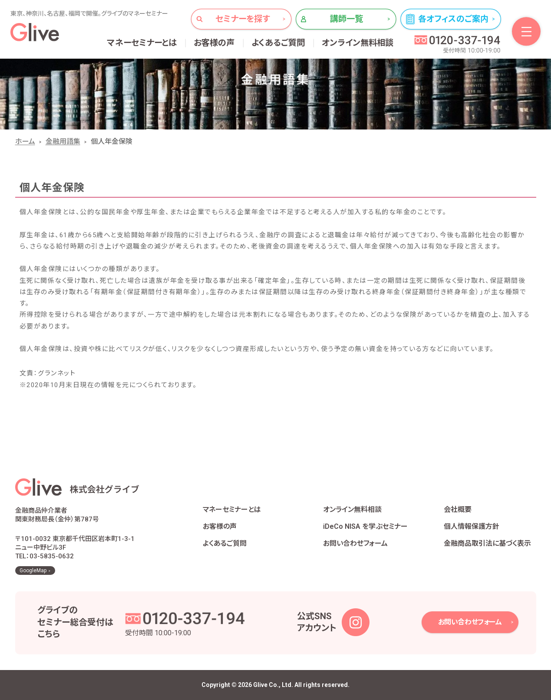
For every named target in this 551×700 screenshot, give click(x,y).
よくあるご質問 (278, 43)
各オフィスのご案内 (453, 19)
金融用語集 (63, 141)
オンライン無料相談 (358, 43)
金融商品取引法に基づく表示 (487, 543)
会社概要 (458, 509)
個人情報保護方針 (471, 526)
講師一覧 (346, 19)
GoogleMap (33, 570)
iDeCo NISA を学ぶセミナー (365, 526)
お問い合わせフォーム (355, 543)
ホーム (25, 141)
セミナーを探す (242, 19)
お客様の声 (214, 43)
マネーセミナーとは (142, 43)
